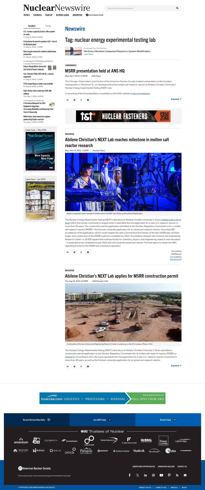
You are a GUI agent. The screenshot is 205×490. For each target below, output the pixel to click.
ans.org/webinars (141, 93)
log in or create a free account (175, 256)
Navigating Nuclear (166, 466)
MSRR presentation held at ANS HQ (95, 70)
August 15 (69, 356)
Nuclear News (99, 150)
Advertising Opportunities (144, 466)
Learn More (88, 54)
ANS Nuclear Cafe (100, 281)
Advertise (77, 14)
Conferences (70, 65)
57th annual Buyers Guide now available (38, 83)
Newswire (75, 28)
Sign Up (48, 14)
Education (69, 134)
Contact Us (182, 466)
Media (184, 487)
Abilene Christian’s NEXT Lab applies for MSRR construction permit (121, 276)
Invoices (174, 487)
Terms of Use (161, 487)
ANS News (96, 75)
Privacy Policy (145, 487)
